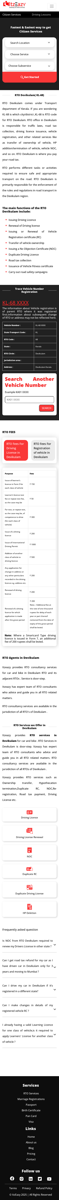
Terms (13, 1188)
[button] (32, 43)
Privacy (26, 1188)
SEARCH (46, 408)
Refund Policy (44, 1188)
